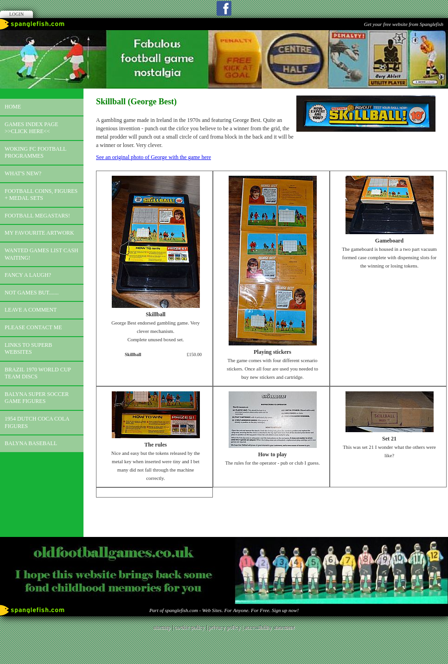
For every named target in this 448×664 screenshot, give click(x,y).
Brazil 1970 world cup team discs (38, 373)
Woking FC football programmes (35, 153)
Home (13, 106)
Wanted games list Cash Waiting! (41, 254)
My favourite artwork (39, 233)
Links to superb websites (28, 349)
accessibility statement (269, 627)
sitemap (162, 627)
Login (16, 14)
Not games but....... (32, 292)
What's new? (23, 173)
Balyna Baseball (31, 443)
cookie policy (189, 627)
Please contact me (33, 327)
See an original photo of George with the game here (153, 157)
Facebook (224, 8)
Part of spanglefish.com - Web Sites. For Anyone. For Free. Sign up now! (224, 610)
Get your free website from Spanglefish (403, 24)
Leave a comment (31, 309)
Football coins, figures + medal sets (41, 195)
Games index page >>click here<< (31, 128)
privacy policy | (226, 627)
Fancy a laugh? (28, 275)
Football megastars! (37, 215)
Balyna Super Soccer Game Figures (37, 398)
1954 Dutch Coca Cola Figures (37, 422)
